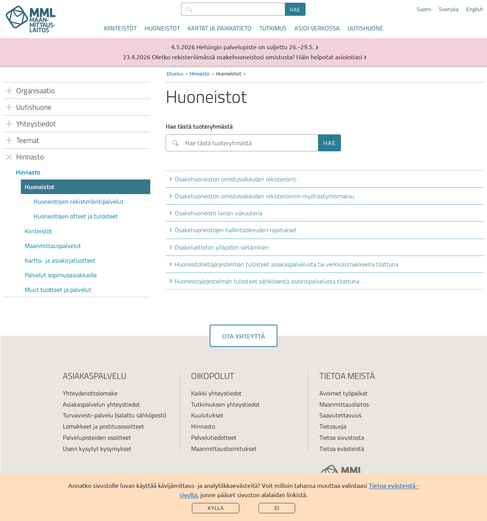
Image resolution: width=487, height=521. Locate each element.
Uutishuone (365, 28)
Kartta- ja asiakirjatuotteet (60, 260)
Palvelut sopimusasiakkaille (61, 275)
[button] (326, 179)
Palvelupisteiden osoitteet (97, 437)
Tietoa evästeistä (341, 448)
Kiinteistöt (120, 28)
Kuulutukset (207, 415)
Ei (276, 508)
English (474, 9)
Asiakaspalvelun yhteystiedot (101, 404)
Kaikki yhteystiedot (216, 393)
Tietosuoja (332, 426)
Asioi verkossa (317, 28)
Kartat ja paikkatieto (220, 28)
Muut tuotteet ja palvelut (58, 289)
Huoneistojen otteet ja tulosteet (76, 216)
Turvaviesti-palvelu (88, 415)
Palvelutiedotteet (214, 437)
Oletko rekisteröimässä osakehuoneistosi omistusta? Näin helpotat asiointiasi (257, 56)
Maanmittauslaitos (344, 404)
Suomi (424, 9)
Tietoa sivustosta (341, 437)
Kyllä (216, 508)
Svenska (448, 9)
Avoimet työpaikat (343, 393)
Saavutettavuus (340, 415)
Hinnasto (28, 172)
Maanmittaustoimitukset (224, 448)
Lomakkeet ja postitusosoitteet (103, 426)
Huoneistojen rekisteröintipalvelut (79, 201)
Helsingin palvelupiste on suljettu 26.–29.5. (255, 46)
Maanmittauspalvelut (53, 245)
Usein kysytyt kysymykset (97, 448)
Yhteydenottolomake (90, 393)
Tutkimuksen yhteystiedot (225, 404)
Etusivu (175, 73)
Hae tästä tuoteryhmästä (199, 126)
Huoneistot (162, 28)
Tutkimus (273, 28)
